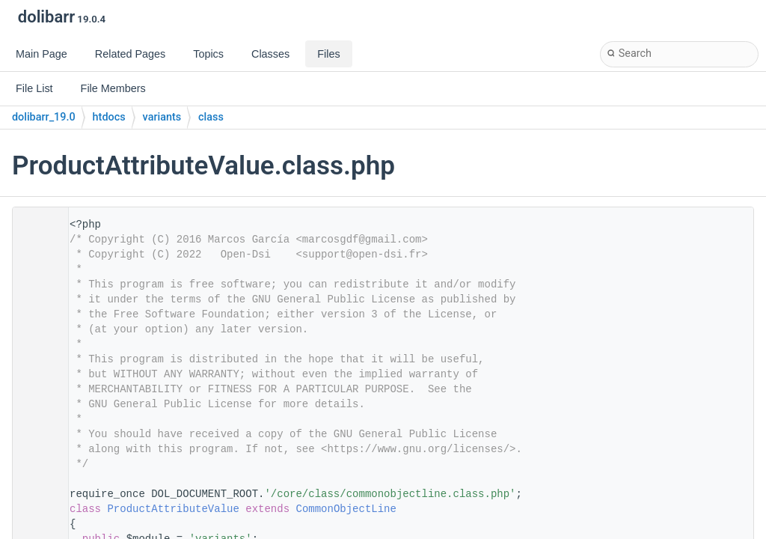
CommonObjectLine (345, 509)
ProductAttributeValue (173, 509)
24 (36, 509)
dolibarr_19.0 (44, 117)
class (211, 117)
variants (162, 117)
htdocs (109, 117)
